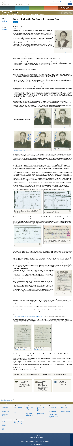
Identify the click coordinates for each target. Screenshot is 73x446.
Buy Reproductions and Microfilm (18, 424)
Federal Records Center (30, 409)
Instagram (34, 437)
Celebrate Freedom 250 (65, 412)
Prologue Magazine (12, 14)
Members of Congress (5, 411)
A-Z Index (3, 421)
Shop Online (16, 419)
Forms (3, 429)
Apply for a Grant (52, 412)
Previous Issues (4, 21)
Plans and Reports (40, 413)
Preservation (4, 412)
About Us (39, 405)
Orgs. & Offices (29, 405)
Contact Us (70, 1)
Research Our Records (7, 8)
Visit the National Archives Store (18, 422)
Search (70, 3)
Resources (4, 419)
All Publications (4, 29)
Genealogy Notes (5, 22)
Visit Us (51, 8)
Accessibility (27, 441)
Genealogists (4, 410)
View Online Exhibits (52, 411)
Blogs (15, 412)
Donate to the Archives (65, 408)
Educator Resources (36, 8)
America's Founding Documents (65, 8)
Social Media (4, 425)
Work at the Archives (64, 410)
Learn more (63, 443)
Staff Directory (28, 416)
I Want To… (51, 405)
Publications (7, 14)
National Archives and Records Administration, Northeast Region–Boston (29, 316)
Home (3, 14)
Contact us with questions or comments (7, 400)
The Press (3, 415)
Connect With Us (36, 435)
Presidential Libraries (29, 415)
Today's (18, 407)
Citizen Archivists (56, 1)
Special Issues (4, 23)
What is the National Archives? (40, 408)
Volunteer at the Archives (65, 411)
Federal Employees (5, 408)
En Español (15, 22)
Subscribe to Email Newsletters (17, 411)
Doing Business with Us (41, 412)
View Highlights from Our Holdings (53, 417)
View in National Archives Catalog (60, 52)
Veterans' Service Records (22, 8)
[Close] (71, 435)
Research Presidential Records (53, 415)
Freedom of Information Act (39, 441)
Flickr (42, 437)
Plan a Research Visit (52, 408)
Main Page (3, 20)
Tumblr (36, 437)
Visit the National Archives (53, 410)
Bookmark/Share (63, 1)
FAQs (3, 428)
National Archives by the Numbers (41, 410)
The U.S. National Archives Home (15, 3)
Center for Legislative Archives (29, 408)
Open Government (40, 414)
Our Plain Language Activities (42, 416)
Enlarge (70, 48)
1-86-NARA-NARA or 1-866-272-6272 (36, 444)
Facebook (31, 437)
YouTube (38, 437)
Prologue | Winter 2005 (20, 14)
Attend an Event (64, 407)
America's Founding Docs (6, 422)
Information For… (6, 405)
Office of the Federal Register (29, 412)
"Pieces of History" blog (6, 25)
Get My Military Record (53, 407)
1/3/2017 (18, 364)
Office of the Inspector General (29, 414)
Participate (63, 405)
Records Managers (5, 414)
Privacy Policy (32, 441)
